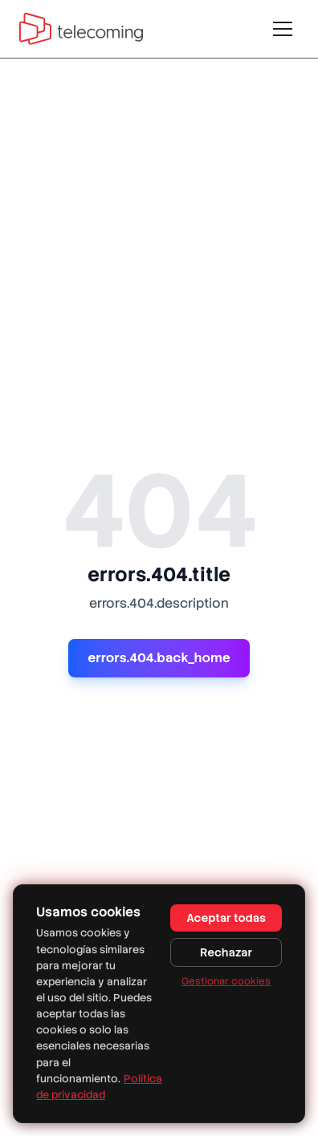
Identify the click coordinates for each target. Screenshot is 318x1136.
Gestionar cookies (226, 981)
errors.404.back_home (159, 657)
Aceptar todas (226, 918)
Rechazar (226, 952)
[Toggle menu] (283, 29)
